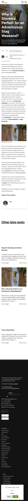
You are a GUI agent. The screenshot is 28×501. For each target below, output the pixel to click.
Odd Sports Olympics (5, 446)
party (4, 474)
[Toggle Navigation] (25, 2)
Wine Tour (3, 441)
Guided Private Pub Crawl (8, 476)
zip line (7, 168)
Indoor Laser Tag (4, 452)
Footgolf (3, 455)
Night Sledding (4, 464)
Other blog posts (13, 222)
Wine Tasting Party (5, 437)
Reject (9, 496)
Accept (15, 496)
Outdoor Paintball (5, 430)
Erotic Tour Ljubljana (5, 443)
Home (2, 50)
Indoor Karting (4, 432)
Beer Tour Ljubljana (7, 478)
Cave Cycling (4, 463)
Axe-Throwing (4, 436)
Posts (7, 50)
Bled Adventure (4, 454)
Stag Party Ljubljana (13, 383)
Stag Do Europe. (8, 386)
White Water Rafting (5, 448)
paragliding (7, 170)
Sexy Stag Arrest (6, 479)
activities (4, 428)
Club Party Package (7, 483)
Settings (12, 493)
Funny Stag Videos (7, 330)
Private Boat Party (6, 481)
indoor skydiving (20, 172)
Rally (2, 434)
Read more (23, 262)
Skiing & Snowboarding (6, 466)
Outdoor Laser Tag (5, 450)
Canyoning (3, 461)
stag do (5, 81)
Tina (6, 57)
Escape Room (4, 445)
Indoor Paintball (4, 457)
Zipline (2, 459)
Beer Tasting (4, 439)
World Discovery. (15, 388)
